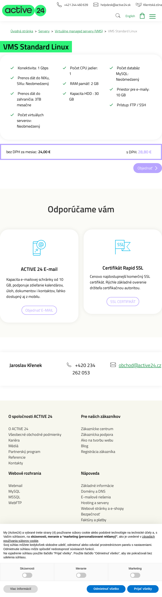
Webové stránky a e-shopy (102, 508)
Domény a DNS (93, 491)
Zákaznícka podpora (97, 434)
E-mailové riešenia (96, 497)
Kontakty (15, 463)
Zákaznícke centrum (97, 429)
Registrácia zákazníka (98, 451)
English (130, 16)
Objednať (145, 168)
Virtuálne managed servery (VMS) (79, 31)
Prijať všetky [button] (143, 588)
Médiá (13, 446)
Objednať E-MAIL (39, 310)
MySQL (14, 491)
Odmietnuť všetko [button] (106, 588)
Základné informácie (97, 485)
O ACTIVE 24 (18, 429)
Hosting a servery (95, 503)
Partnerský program (24, 451)
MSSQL (14, 497)
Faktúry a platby (93, 520)
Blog (84, 446)
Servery (44, 31)
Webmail (15, 485)
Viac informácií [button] (20, 588)
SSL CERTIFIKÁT (122, 301)
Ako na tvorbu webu (97, 440)
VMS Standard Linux (122, 31)
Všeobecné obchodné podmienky (34, 434)
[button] (24, 10)
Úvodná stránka (22, 31)
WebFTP (15, 503)
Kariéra (14, 440)
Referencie (17, 457)
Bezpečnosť (90, 514)
